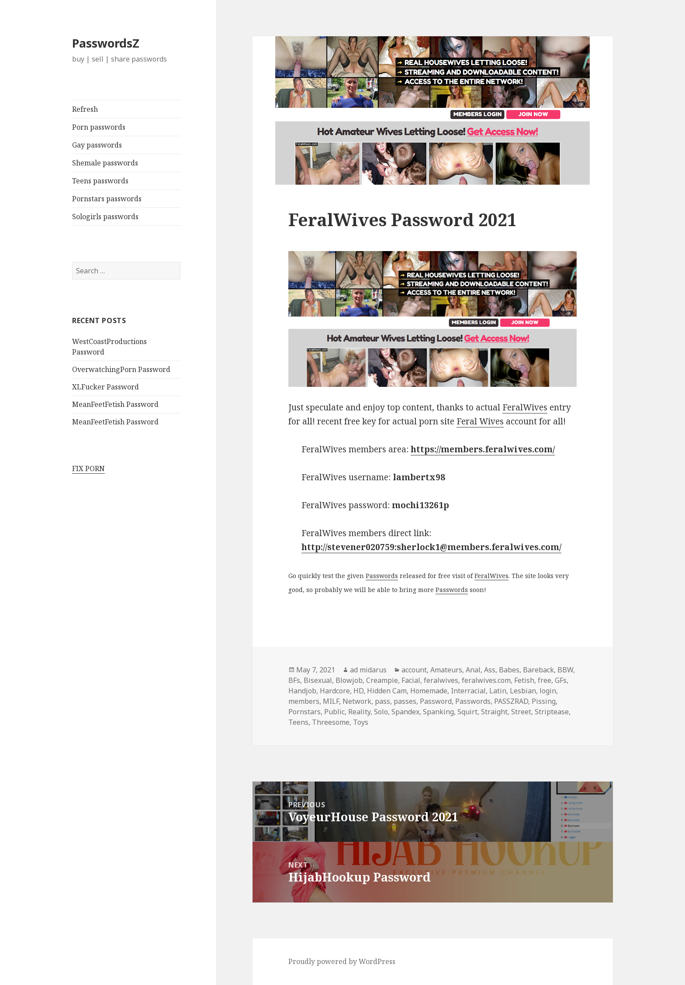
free (544, 680)
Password (436, 701)
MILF (331, 701)
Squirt (467, 711)
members (303, 701)
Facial (410, 680)
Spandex (405, 711)
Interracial (468, 691)
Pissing (544, 701)
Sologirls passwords (105, 216)
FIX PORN (88, 468)
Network (356, 701)
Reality (359, 711)
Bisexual (318, 680)
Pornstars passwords (107, 198)
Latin (497, 691)
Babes (509, 670)
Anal (473, 670)
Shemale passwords (105, 163)
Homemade (428, 691)
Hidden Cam (387, 691)
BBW (565, 670)
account (414, 670)
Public (334, 711)
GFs (561, 680)
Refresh (85, 109)
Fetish (524, 680)
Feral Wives (480, 421)
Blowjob (349, 680)
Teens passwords (100, 181)
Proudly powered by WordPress (341, 961)
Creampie (382, 680)
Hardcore (335, 691)
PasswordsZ (105, 43)
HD (358, 691)
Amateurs (446, 670)
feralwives (441, 680)
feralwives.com (486, 680)
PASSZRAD (511, 701)
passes (405, 701)
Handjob (302, 691)
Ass (489, 670)
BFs (294, 680)
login (548, 691)
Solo (381, 711)
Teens (298, 722)
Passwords (382, 576)
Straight (494, 711)
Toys (360, 722)
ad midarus (368, 670)
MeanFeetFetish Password (115, 404)
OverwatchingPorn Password (121, 369)
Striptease (552, 711)
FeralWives (524, 407)
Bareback (538, 670)
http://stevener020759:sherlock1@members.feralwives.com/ (431, 547)
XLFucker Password (105, 387)
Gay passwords (97, 145)
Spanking (438, 711)
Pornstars (304, 711)
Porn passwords (98, 127)
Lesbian (523, 691)
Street (521, 711)
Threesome (330, 722)
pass (382, 701)
